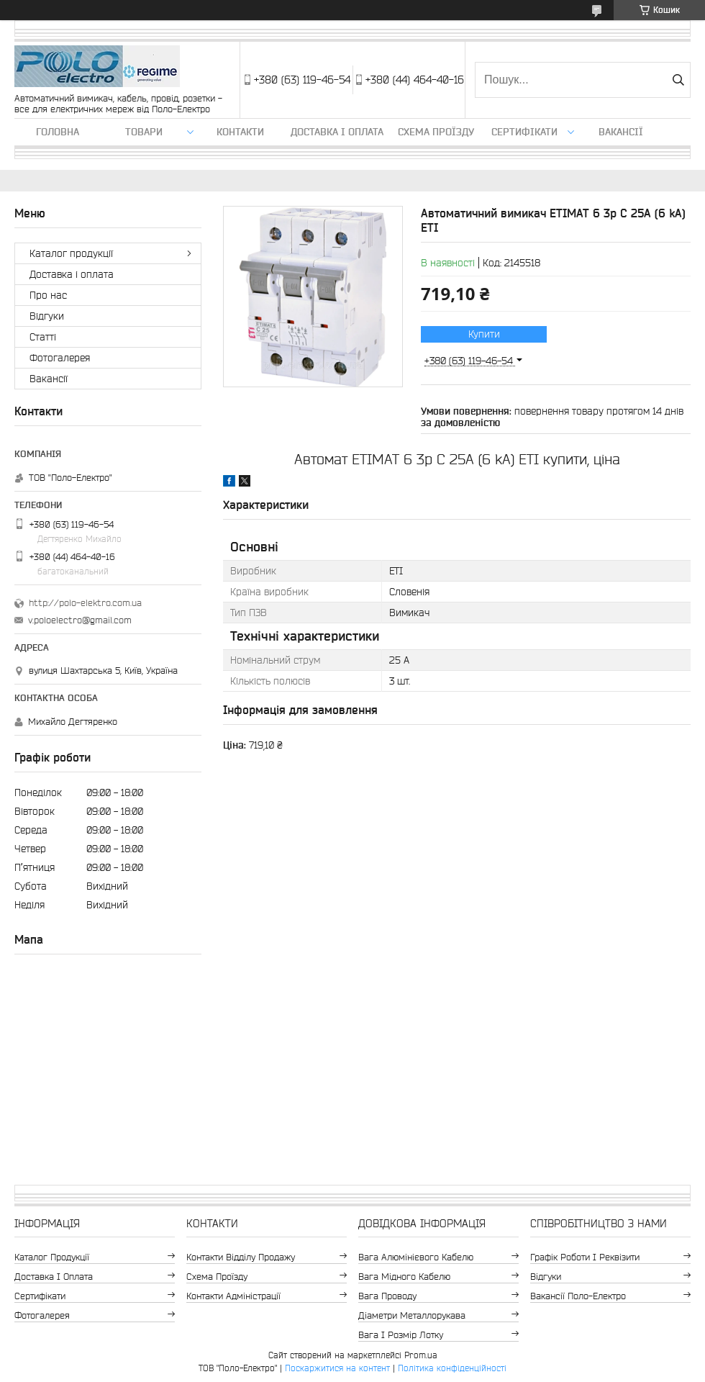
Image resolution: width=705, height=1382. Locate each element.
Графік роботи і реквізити (585, 1257)
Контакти (240, 131)
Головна (57, 131)
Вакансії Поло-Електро (578, 1296)
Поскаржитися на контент (337, 1368)
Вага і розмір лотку (400, 1334)
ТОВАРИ (144, 131)
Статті (42, 337)
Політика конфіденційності (452, 1368)
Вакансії (621, 131)
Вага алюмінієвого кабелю (415, 1257)
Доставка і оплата (337, 131)
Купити (484, 334)
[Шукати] (678, 80)
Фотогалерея (59, 357)
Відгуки (46, 316)
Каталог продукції (71, 253)
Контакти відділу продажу (240, 1257)
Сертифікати (524, 131)
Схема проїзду (436, 131)
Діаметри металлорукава (411, 1315)
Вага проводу (387, 1296)
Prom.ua (420, 1355)
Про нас (48, 295)
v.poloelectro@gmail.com (80, 620)
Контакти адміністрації (233, 1296)
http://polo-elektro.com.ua (85, 602)
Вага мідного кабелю (404, 1276)
